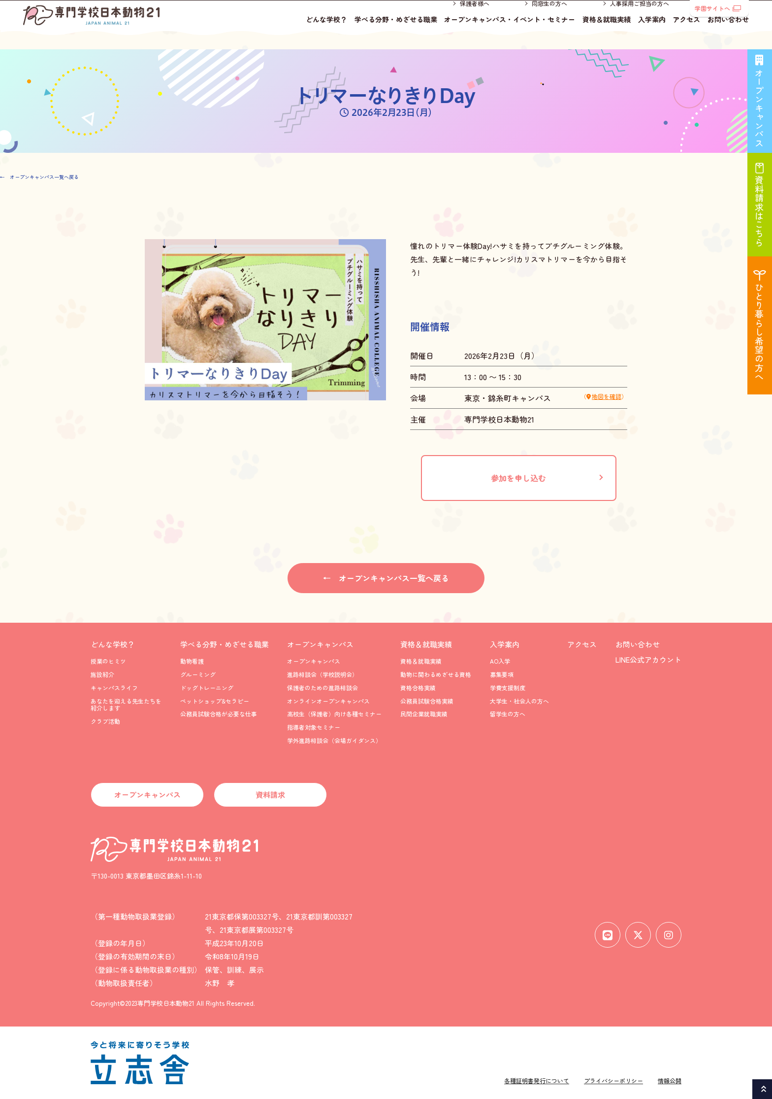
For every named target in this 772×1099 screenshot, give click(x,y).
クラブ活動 (105, 721)
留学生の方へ (507, 713)
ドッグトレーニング (206, 687)
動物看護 (192, 661)
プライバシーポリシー (613, 1080)
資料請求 (270, 794)
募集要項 (502, 674)
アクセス (686, 32)
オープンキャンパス (320, 644)
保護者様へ (474, 16)
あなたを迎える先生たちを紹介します (126, 704)
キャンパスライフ (114, 687)
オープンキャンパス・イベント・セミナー (509, 32)
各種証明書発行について (536, 1080)
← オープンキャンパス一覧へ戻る (39, 176)
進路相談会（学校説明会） (322, 674)
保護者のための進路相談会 (322, 687)
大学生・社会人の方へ (519, 701)
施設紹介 (102, 674)
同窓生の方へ (549, 16)
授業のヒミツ (108, 661)
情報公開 (669, 1080)
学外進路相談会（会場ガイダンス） (334, 740)
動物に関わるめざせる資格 (435, 674)
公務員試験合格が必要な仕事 (218, 713)
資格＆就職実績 (606, 32)
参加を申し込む (518, 478)
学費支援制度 (507, 687)
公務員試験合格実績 (426, 701)
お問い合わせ (728, 32)
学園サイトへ (718, 8)
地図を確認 (606, 396)
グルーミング (198, 674)
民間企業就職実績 (424, 713)
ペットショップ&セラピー (214, 701)
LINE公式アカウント (648, 659)
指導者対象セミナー (313, 727)
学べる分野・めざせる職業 (395, 32)
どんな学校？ (326, 32)
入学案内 (652, 32)
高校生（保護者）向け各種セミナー (334, 713)
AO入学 (500, 661)
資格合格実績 (418, 687)
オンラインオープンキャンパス (328, 701)
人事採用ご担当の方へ (639, 16)
